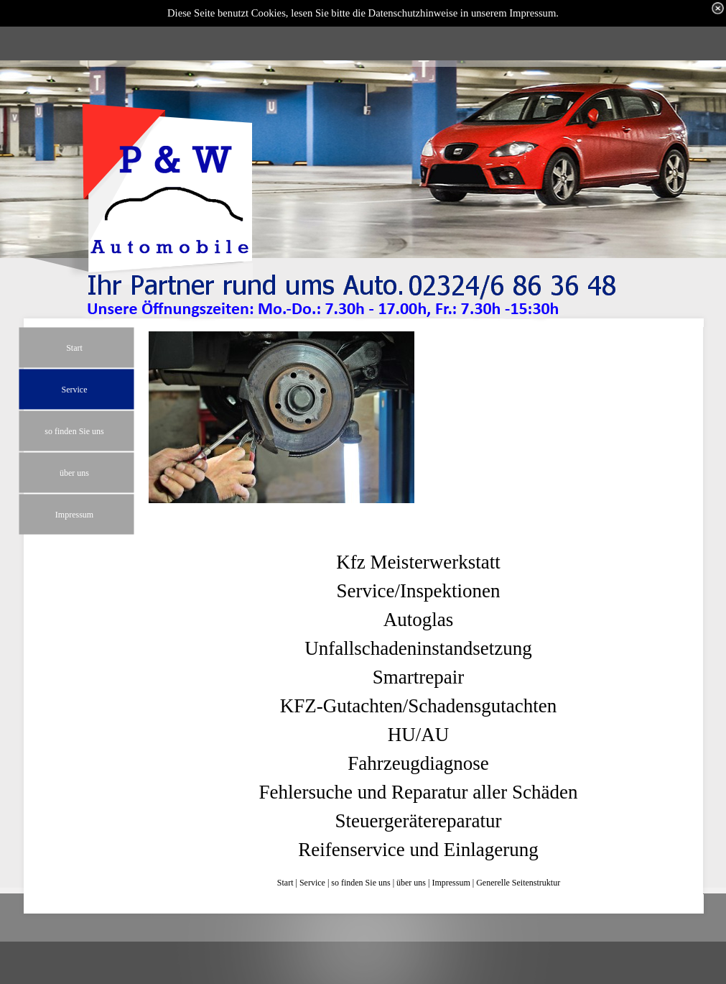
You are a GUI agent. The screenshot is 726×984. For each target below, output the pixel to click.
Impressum (451, 883)
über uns (411, 883)
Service (312, 883)
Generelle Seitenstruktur (518, 883)
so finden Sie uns (360, 883)
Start (285, 883)
